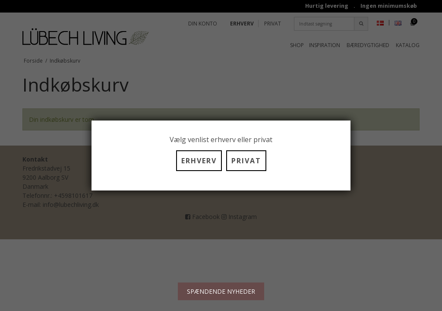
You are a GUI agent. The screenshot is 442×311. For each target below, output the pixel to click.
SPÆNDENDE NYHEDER (221, 291)
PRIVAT (246, 160)
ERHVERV (199, 160)
